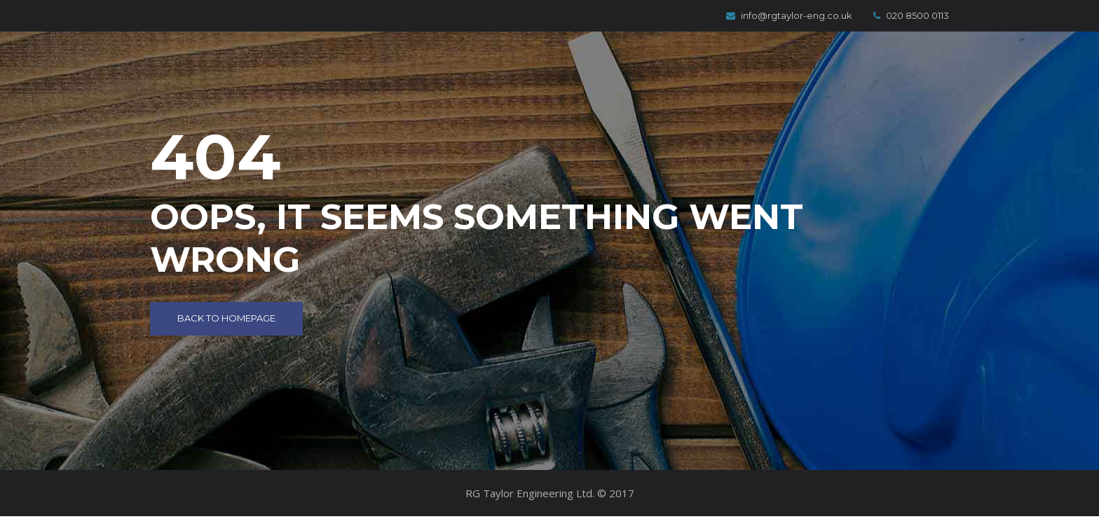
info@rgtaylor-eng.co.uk (789, 15)
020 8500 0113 (911, 15)
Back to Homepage (226, 318)
